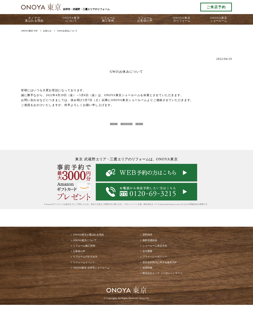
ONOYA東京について (80, 244)
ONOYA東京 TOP (29, 31)
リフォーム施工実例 (80, 250)
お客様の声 (74, 257)
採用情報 (148, 275)
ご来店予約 (216, 7)
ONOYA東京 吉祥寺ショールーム (88, 275)
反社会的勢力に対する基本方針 (162, 269)
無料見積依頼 (151, 244)
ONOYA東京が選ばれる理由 (85, 238)
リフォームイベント (80, 269)
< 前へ (80, 125)
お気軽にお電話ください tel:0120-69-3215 (181, 7)
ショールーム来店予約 (157, 250)
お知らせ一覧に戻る (126, 125)
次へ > (173, 125)
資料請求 (148, 238)
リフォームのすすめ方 (81, 263)
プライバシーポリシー (157, 263)
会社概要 (148, 257)
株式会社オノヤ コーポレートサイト (165, 281)
